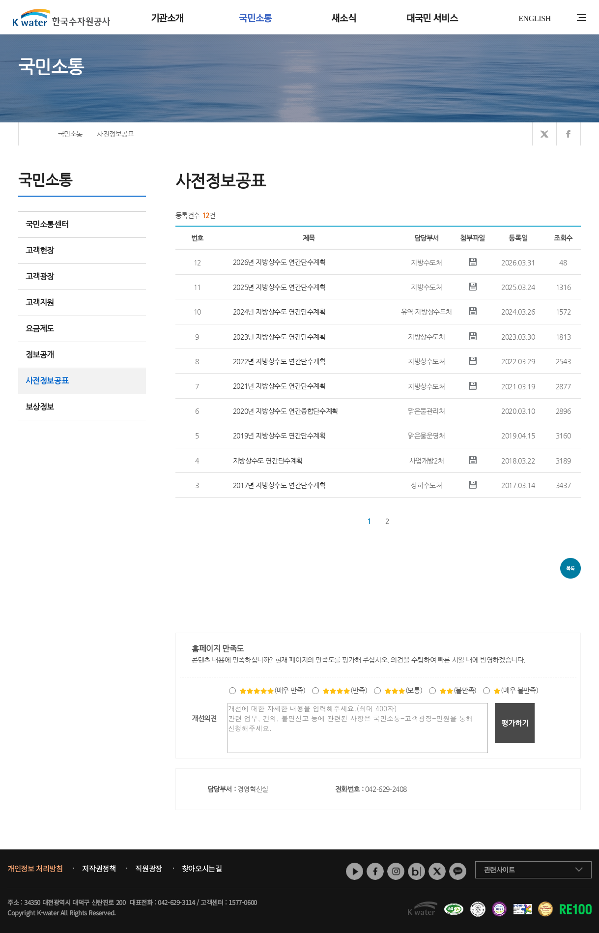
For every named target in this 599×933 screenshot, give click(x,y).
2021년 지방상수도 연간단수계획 (279, 386)
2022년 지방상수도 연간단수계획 (279, 361)
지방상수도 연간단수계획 (268, 461)
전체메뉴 (581, 17)
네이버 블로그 (416, 871)
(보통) (403, 690)
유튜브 (354, 871)
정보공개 (82, 354)
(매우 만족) (272, 690)
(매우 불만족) (515, 690)
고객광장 (82, 276)
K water (61, 17)
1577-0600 (242, 902)
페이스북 (375, 871)
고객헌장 (82, 250)
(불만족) (458, 690)
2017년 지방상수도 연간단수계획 (279, 485)
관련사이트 (499, 870)
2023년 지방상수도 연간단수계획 (279, 337)
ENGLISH (534, 18)
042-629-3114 (176, 902)
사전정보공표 (47, 380)
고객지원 (82, 302)
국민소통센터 (47, 224)
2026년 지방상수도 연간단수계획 (279, 262)
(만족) (344, 690)
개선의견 (204, 718)
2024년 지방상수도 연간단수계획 (279, 312)
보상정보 (82, 406)
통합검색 (566, 18)
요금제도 (82, 328)
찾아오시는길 (202, 869)
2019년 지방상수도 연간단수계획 (279, 435)
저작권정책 (98, 869)
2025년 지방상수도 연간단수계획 (279, 287)
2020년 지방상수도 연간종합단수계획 (285, 411)
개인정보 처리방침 (34, 869)
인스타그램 (395, 871)
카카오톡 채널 (457, 871)
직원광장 (148, 869)
